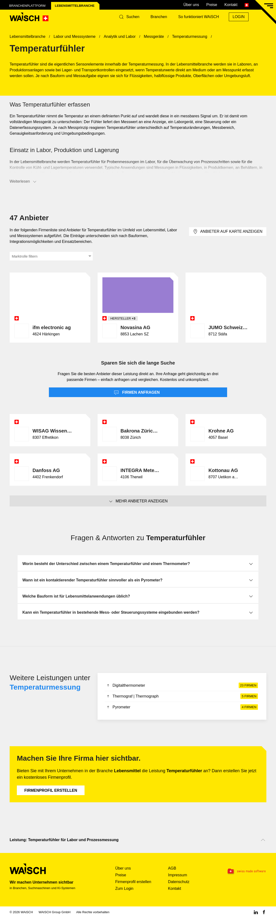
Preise (211, 5)
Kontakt (230, 5)
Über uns (191, 5)
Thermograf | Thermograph (182, 696)
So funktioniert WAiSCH (198, 17)
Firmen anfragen (137, 392)
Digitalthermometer (182, 685)
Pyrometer (182, 707)
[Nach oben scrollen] (263, 840)
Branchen (159, 17)
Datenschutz (179, 882)
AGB (172, 868)
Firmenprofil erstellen (50, 790)
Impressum (177, 875)
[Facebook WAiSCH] (264, 912)
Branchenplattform (27, 5)
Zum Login (124, 888)
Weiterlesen (23, 181)
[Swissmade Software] (243, 871)
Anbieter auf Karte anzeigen (227, 231)
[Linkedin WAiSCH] (255, 912)
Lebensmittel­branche (75, 5)
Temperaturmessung (45, 687)
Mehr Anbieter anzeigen (138, 501)
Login (239, 17)
